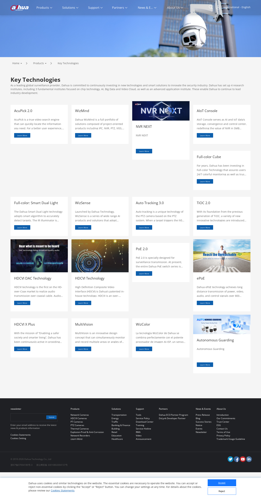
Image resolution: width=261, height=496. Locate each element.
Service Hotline (143, 452)
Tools (138, 438)
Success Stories (203, 445)
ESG (219, 448)
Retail (114, 455)
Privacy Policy (223, 459)
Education (117, 459)
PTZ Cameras (77, 448)
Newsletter (201, 455)
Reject (222, 491)
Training (140, 448)
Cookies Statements (63, 490)
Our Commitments (226, 442)
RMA (138, 455)
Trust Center (223, 445)
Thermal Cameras (80, 452)
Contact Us (222, 452)
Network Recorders (80, 459)
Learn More (25, 151)
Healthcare (117, 462)
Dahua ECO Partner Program (173, 438)
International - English (236, 7)
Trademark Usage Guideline (231, 462)
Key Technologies (68, 78)
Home (15, 78)
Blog (198, 442)
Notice (199, 448)
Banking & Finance (121, 448)
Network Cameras (80, 438)
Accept (221, 482)
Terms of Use (223, 455)
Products (38, 78)
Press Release (203, 438)
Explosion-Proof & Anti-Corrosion (87, 455)
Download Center (144, 445)
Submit (48, 441)
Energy (115, 442)
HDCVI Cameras (79, 442)
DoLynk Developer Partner (172, 442)
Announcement (143, 462)
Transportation (119, 438)
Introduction (223, 438)
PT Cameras (77, 445)
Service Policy (143, 442)
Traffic (115, 445)
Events (199, 452)
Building (116, 452)
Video (138, 459)
